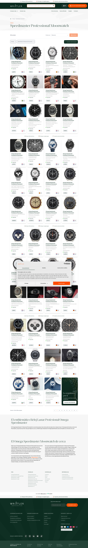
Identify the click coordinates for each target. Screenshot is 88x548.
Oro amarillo (47, 479)
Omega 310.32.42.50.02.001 (67, 479)
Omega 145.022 (65, 474)
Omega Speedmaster (15, 474)
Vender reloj (22, 11)
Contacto (76, 11)
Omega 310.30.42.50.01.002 (67, 477)
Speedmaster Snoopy (15, 479)
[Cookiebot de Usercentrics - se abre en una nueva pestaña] (64, 264)
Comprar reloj (14, 11)
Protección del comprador (16, 520)
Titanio (46, 482)
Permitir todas (61, 283)
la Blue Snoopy (34, 457)
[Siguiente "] (77, 410)
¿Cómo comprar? (14, 516)
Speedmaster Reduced (32, 484)
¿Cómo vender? (30, 516)
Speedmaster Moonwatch (20, 18)
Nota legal (46, 524)
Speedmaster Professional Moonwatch (35, 480)
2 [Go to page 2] (59, 410)
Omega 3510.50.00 (66, 476)
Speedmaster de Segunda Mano (17, 476)
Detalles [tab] (44, 267)
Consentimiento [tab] (25, 268)
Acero (46, 477)
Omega (13, 18)
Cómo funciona (54, 11)
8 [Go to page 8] (74, 410)
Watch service (64, 516)
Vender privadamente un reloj (33, 520)
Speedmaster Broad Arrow (33, 476)
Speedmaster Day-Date (32, 479)
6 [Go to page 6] (69, 410)
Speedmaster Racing (32, 483)
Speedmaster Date (31, 477)
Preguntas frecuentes (65, 518)
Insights (70, 11)
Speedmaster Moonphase (33, 482)
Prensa (45, 522)
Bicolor (46, 476)
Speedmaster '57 (31, 486)
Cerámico (47, 474)
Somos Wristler (63, 11)
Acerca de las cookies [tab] (62, 267)
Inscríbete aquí (72, 505)
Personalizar (44, 283)
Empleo (45, 520)
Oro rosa (47, 480)
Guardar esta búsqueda (71, 42)
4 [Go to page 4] (64, 410)
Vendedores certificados (15, 518)
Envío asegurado (13, 522)
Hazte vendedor (30, 518)
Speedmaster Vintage (15, 477)
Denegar (26, 283)
